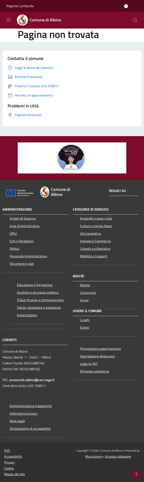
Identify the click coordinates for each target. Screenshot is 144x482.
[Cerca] (135, 20)
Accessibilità (13, 456)
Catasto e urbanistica (95, 248)
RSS (7, 450)
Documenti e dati (22, 263)
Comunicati (88, 292)
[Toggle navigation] (8, 19)
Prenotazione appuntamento (100, 348)
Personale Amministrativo (28, 256)
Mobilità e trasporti (93, 256)
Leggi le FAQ (89, 363)
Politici (14, 248)
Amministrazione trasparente (31, 405)
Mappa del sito (14, 474)
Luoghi (85, 319)
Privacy (9, 462)
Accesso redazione (118, 456)
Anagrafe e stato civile (96, 218)
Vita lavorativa (90, 233)
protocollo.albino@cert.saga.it (32, 379)
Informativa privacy (23, 413)
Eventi (84, 327)
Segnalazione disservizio (97, 356)
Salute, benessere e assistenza (39, 307)
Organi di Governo (23, 218)
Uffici (13, 233)
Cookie (9, 468)
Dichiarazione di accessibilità (30, 428)
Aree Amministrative (25, 225)
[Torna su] (136, 474)
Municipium (93, 456)
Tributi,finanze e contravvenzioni (40, 299)
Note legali (17, 420)
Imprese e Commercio (95, 241)
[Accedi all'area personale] (126, 6)
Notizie (85, 285)
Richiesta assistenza (94, 371)
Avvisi (84, 300)
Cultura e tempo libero (96, 225)
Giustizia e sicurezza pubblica (38, 292)
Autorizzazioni (27, 315)
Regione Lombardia (20, 5)
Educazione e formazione (34, 284)
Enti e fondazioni (22, 241)
